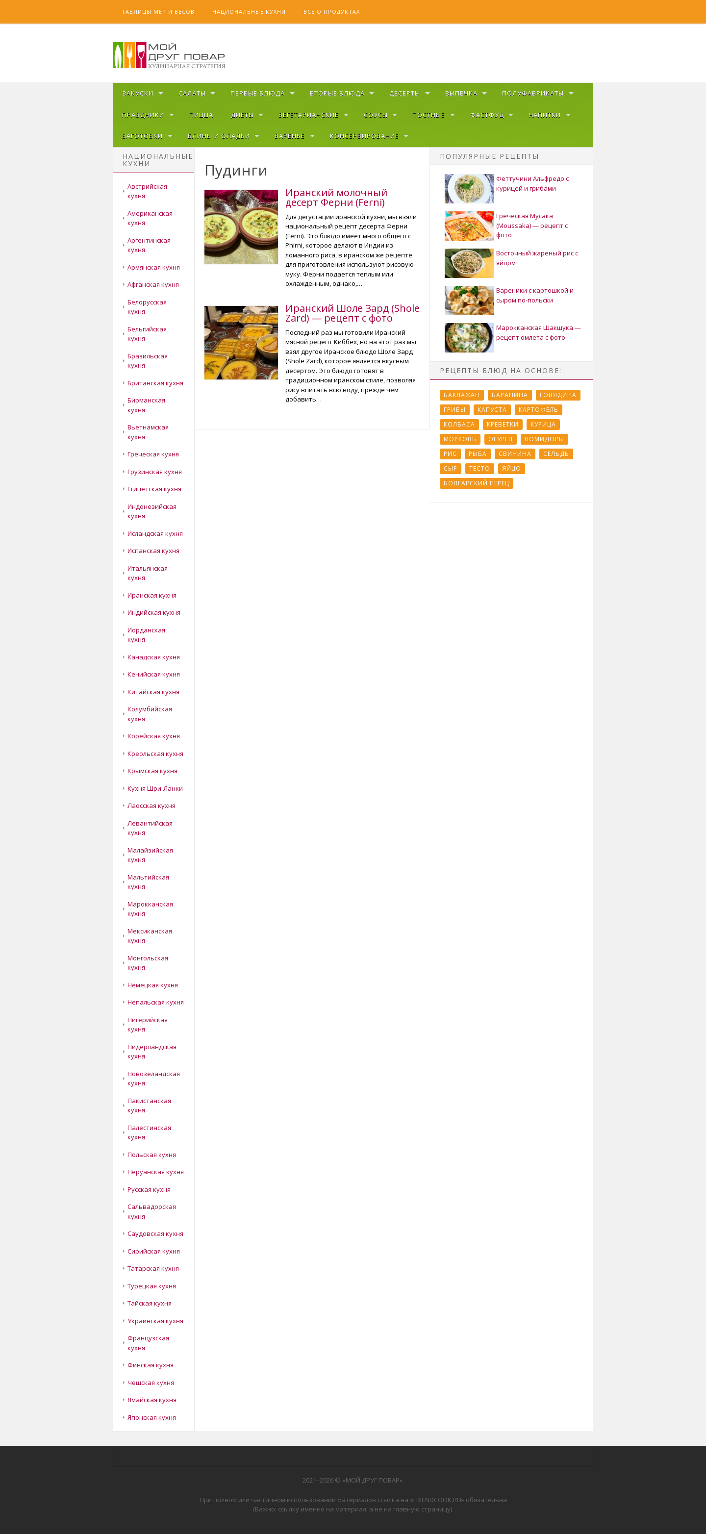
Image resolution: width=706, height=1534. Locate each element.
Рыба (478, 454)
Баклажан (462, 395)
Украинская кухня (155, 1320)
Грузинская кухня (154, 471)
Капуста (492, 409)
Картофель (538, 409)
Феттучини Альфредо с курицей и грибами (532, 183)
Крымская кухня (152, 770)
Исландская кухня (155, 533)
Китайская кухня (153, 691)
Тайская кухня (149, 1303)
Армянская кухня (153, 267)
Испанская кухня (153, 550)
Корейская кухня (153, 735)
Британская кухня (155, 382)
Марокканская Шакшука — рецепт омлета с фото (538, 332)
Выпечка (461, 93)
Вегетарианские (308, 114)
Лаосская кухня (151, 805)
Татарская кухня (153, 1268)
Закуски (137, 93)
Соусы (376, 114)
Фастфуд (487, 114)
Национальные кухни (249, 11)
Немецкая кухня (152, 985)
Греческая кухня (153, 454)
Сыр (450, 468)
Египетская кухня (154, 488)
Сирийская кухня (153, 1251)
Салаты (192, 93)
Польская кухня (151, 1154)
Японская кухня (151, 1417)
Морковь (460, 439)
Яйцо (511, 468)
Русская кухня (149, 1189)
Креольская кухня (155, 753)
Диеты (242, 114)
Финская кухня (150, 1364)
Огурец (500, 439)
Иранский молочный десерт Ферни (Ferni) (336, 197)
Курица (543, 424)
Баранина (510, 395)
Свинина (515, 454)
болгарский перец (476, 483)
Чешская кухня (150, 1382)
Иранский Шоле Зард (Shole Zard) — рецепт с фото (352, 313)
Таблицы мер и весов (158, 11)
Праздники (143, 114)
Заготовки (142, 135)
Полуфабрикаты (533, 93)
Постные (428, 114)
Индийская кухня (153, 612)
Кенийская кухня (153, 674)
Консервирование (364, 135)
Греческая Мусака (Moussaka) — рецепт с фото (532, 225)
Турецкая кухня (151, 1286)
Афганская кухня (153, 284)
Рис (450, 454)
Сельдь (556, 454)
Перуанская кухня (155, 1171)
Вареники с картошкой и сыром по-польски (535, 295)
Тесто (479, 468)
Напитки (545, 114)
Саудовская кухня (155, 1233)
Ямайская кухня (151, 1399)
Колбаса (459, 424)
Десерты (404, 93)
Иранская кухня (151, 595)
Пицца (201, 114)
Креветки (503, 424)
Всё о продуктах (331, 11)
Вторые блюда (337, 93)
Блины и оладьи (219, 135)
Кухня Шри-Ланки (155, 788)
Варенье (290, 135)
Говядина (558, 395)
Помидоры (544, 439)
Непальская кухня (155, 1002)
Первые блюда (257, 93)
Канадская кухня (153, 657)
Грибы (455, 409)
